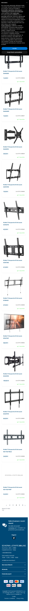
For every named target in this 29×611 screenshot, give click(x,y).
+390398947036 (6, 553)
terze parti (3, 16)
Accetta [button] (14, 48)
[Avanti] (25, 505)
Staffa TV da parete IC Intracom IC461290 (12, 375)
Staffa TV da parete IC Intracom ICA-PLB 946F (12, 488)
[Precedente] (6, 505)
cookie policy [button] (16, 13)
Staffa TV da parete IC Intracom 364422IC (12, 72)
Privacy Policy (20, 598)
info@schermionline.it (8, 560)
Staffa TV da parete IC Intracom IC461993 (12, 413)
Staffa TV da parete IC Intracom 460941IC (12, 186)
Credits (14, 596)
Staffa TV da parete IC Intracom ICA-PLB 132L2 (12, 450)
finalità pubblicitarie (6, 25)
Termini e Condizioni (9, 598)
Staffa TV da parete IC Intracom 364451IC (12, 148)
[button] (14, 565)
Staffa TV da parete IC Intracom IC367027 (12, 337)
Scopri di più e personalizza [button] (14, 52)
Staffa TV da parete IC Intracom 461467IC (12, 224)
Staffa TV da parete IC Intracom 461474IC (12, 261)
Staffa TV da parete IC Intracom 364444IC (12, 110)
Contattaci (11, 528)
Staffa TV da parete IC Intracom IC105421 (12, 299)
